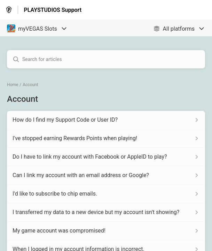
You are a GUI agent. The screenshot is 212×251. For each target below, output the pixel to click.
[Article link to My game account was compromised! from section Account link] (106, 231)
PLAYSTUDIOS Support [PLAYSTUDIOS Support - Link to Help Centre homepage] (52, 10)
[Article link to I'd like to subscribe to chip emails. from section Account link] (106, 194)
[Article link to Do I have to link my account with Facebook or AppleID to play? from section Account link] (106, 157)
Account (30, 84)
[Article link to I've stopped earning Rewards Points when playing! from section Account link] (106, 138)
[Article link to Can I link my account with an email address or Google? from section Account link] (106, 175)
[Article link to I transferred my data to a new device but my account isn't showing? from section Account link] (106, 212)
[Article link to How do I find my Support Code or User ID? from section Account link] (106, 120)
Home (12, 84)
